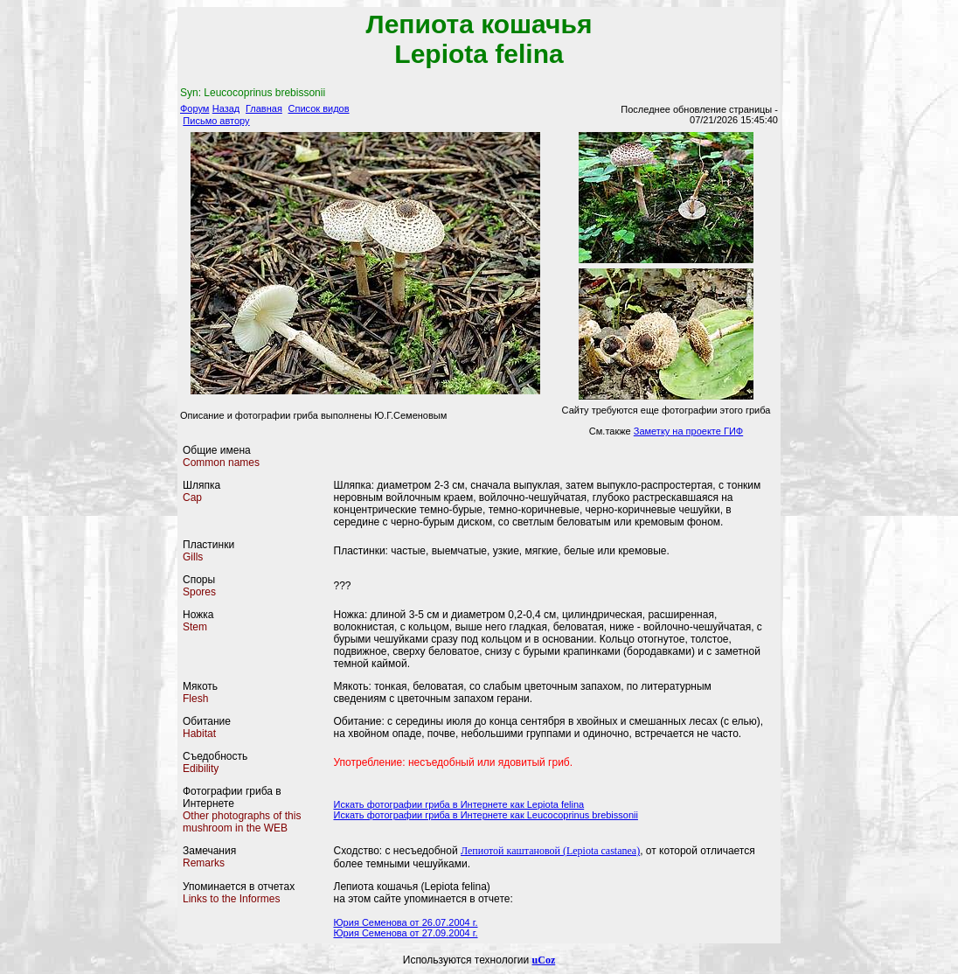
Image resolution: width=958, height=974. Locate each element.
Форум (194, 108)
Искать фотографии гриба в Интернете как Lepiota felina (459, 804)
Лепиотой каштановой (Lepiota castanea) (550, 851)
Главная (264, 108)
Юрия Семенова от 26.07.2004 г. (406, 922)
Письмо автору (216, 120)
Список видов (319, 108)
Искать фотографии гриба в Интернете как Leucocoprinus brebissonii (486, 815)
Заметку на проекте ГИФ (688, 431)
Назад (226, 108)
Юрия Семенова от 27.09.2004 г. (406, 933)
